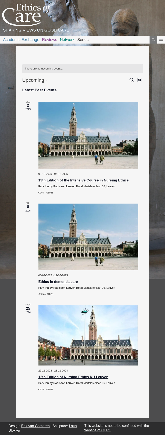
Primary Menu (161, 43)
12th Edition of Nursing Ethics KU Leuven (73, 377)
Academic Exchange (21, 39)
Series (83, 39)
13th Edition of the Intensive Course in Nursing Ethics (83, 180)
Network (67, 39)
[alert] (82, 68)
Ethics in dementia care (58, 282)
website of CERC (97, 430)
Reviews (49, 39)
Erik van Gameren (35, 426)
